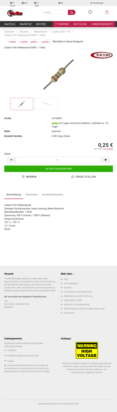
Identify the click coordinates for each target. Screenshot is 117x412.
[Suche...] (71, 12)
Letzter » (46, 41)
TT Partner (62, 24)
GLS (6, 301)
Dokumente (32, 194)
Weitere (41, 24)
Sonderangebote (102, 24)
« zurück (23, 41)
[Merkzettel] (90, 12)
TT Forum (12, 4)
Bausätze (26, 24)
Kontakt (67, 287)
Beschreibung (13, 194)
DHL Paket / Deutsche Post (16, 304)
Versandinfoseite (47, 290)
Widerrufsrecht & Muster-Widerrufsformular (84, 308)
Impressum (69, 313)
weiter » (34, 41)
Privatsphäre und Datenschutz (78, 292)
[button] (107, 12)
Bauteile (10, 24)
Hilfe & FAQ (80, 24)
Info (24, 3)
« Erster (12, 41)
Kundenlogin (97, 3)
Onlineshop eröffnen (47, 404)
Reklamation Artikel (73, 300)
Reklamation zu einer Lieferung (78, 296)
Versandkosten (71, 283)
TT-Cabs (36, 4)
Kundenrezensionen (52, 194)
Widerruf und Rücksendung (76, 304)
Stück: (7, 153)
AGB (66, 279)
